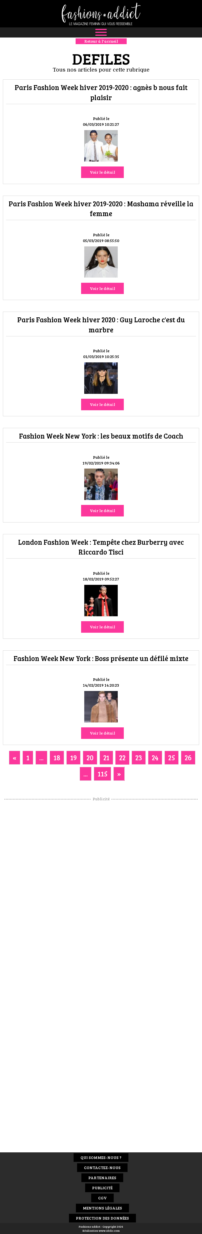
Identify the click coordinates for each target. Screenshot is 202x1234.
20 (90, 757)
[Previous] (14, 758)
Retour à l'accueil (101, 41)
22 (122, 757)
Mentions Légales (102, 1208)
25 (171, 757)
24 (155, 757)
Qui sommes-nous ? (101, 1157)
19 (73, 757)
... (41, 757)
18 (56, 757)
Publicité (102, 1187)
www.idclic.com (109, 1231)
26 (188, 757)
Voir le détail (102, 172)
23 (138, 757)
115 (102, 773)
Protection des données (102, 1218)
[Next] (119, 774)
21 (106, 757)
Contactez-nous (102, 1167)
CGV (102, 1198)
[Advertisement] (101, 888)
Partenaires (102, 1177)
